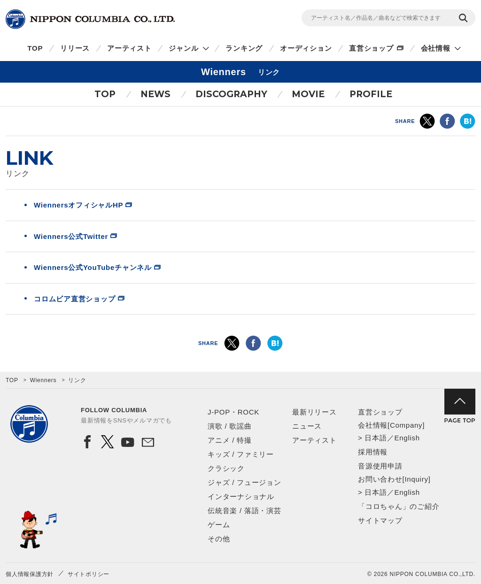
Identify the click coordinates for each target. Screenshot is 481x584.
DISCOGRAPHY (231, 94)
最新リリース (314, 412)
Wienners (43, 380)
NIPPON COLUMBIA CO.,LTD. (90, 19)
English (406, 438)
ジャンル (183, 48)
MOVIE (308, 94)
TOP (35, 48)
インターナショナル (241, 496)
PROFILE (370, 94)
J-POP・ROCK (233, 412)
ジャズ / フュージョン (244, 482)
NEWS (155, 94)
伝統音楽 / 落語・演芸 (244, 511)
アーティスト (129, 48)
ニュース (307, 426)
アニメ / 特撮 (230, 440)
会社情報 (435, 48)
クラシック (226, 468)
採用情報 (373, 452)
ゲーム (219, 525)
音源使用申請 (380, 466)
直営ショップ (371, 48)
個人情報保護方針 (30, 574)
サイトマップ (380, 520)
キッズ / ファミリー (241, 454)
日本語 (376, 438)
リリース (75, 48)
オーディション (306, 48)
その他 (219, 539)
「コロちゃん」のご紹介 (398, 506)
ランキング (244, 48)
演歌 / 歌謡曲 (230, 426)
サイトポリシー (88, 574)
